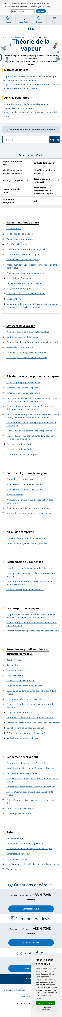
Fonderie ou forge (14, 838)
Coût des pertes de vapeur (18, 813)
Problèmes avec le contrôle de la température (27, 331)
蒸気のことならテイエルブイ (31, 29)
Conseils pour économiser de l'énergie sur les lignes (30, 786)
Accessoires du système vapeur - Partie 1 (25, 484)
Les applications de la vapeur (19, 233)
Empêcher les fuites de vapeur (20, 808)
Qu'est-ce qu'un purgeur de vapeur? (23, 382)
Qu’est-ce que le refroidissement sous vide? (26, 357)
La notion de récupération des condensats (26, 568)
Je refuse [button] (51, 1003)
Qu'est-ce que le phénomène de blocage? (25, 733)
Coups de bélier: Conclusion (19, 712)
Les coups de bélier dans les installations (25, 699)
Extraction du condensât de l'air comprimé (26, 538)
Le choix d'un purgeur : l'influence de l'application (25, 104)
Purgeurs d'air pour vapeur (19, 288)
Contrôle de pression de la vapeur (22, 337)
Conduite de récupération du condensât (25, 589)
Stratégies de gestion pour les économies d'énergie (30, 768)
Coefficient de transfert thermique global (25, 249)
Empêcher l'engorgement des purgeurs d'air (27, 543)
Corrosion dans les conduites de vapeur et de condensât (32, 722)
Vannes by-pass (13, 869)
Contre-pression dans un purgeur (22, 454)
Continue (41, 11)
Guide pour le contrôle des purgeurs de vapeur (28, 508)
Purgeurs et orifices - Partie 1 (20, 444)
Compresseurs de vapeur (18, 853)
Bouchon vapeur (14, 659)
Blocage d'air (12, 665)
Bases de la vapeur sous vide (19, 347)
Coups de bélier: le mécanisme (20, 680)
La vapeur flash (13, 298)
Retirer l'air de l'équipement (19, 278)
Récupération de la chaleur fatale (21, 773)
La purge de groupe (15, 670)
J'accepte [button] (41, 1003)
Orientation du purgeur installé (21, 479)
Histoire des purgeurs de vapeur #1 (23, 387)
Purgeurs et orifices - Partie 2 (20, 449)
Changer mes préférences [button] (46, 1009)
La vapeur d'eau (13, 228)
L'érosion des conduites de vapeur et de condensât (30, 717)
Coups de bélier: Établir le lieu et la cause (25, 685)
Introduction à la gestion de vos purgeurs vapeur (29, 513)
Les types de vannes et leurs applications (25, 843)
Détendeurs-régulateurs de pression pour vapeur (29, 848)
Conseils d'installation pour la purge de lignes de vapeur (32, 630)
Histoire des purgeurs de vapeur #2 (23, 392)
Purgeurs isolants (14, 494)
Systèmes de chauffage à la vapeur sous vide (27, 352)
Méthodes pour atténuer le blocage (23, 738)
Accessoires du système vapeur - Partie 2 (25, 489)
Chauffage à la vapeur (16, 244)
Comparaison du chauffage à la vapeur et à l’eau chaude (32, 342)
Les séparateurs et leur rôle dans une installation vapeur (32, 864)
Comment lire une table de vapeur (18, 108)
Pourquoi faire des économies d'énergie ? (25, 763)
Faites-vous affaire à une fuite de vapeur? (25, 293)
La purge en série (14, 675)
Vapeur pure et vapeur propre (20, 239)
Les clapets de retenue (16, 859)
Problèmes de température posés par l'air (25, 273)
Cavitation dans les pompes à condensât (25, 727)
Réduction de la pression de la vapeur (24, 283)
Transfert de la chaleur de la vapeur (23, 254)
